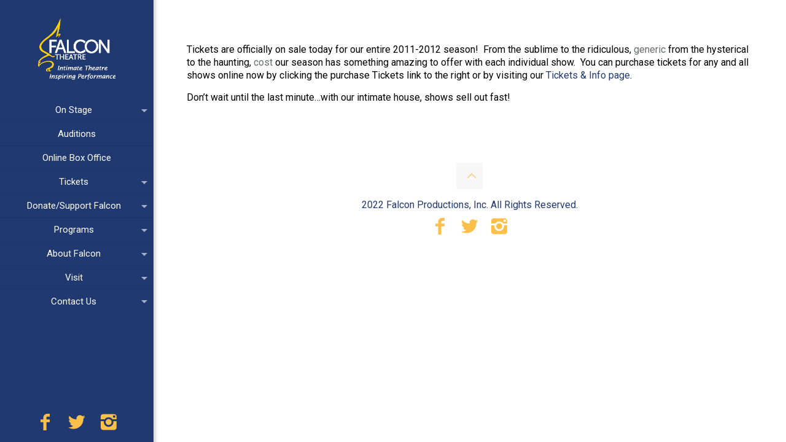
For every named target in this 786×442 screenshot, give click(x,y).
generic (650, 49)
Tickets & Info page (588, 75)
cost (263, 62)
